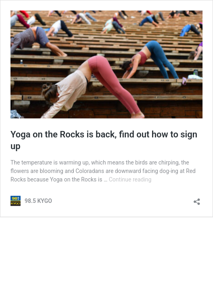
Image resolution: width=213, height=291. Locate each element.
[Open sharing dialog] (197, 199)
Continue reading (130, 179)
